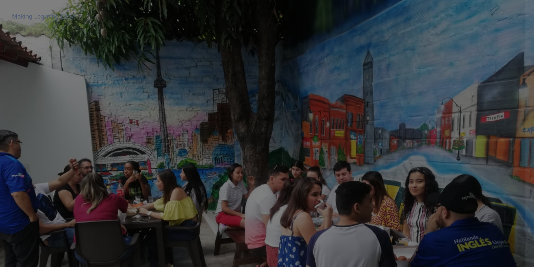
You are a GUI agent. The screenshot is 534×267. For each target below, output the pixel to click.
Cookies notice (456, 213)
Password (402, 126)
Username (402, 89)
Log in (456, 183)
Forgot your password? (496, 162)
